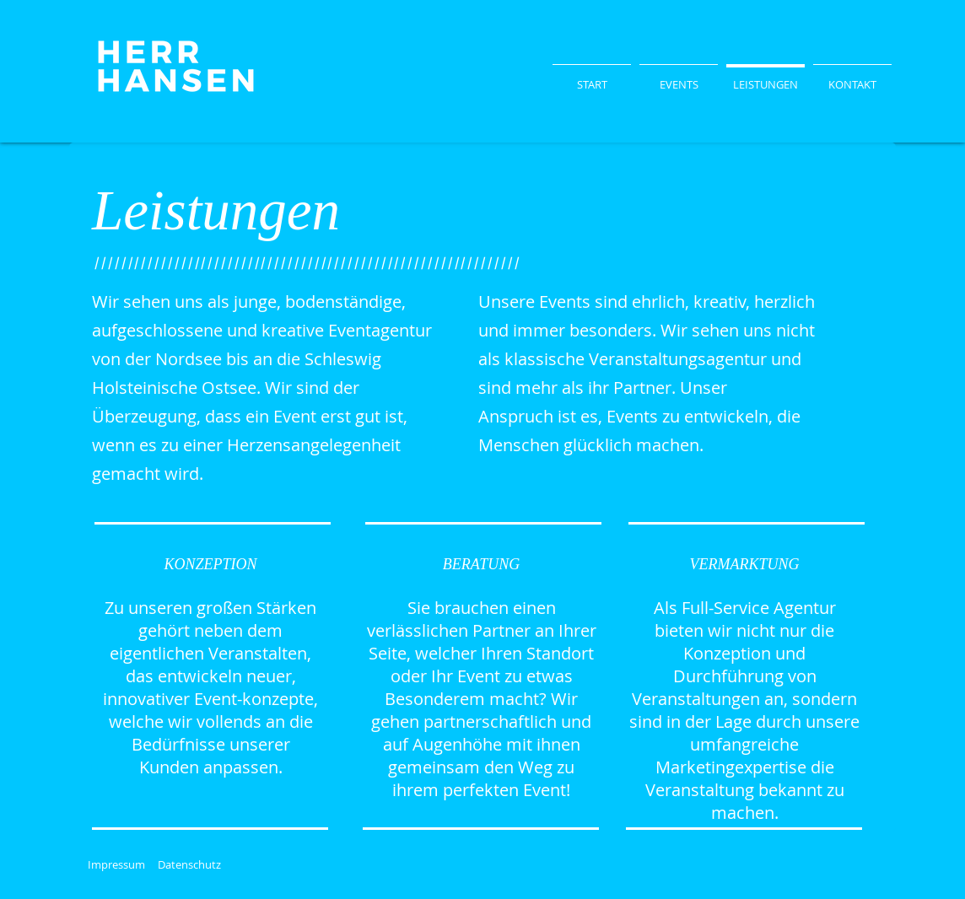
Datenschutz (189, 864)
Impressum (116, 864)
